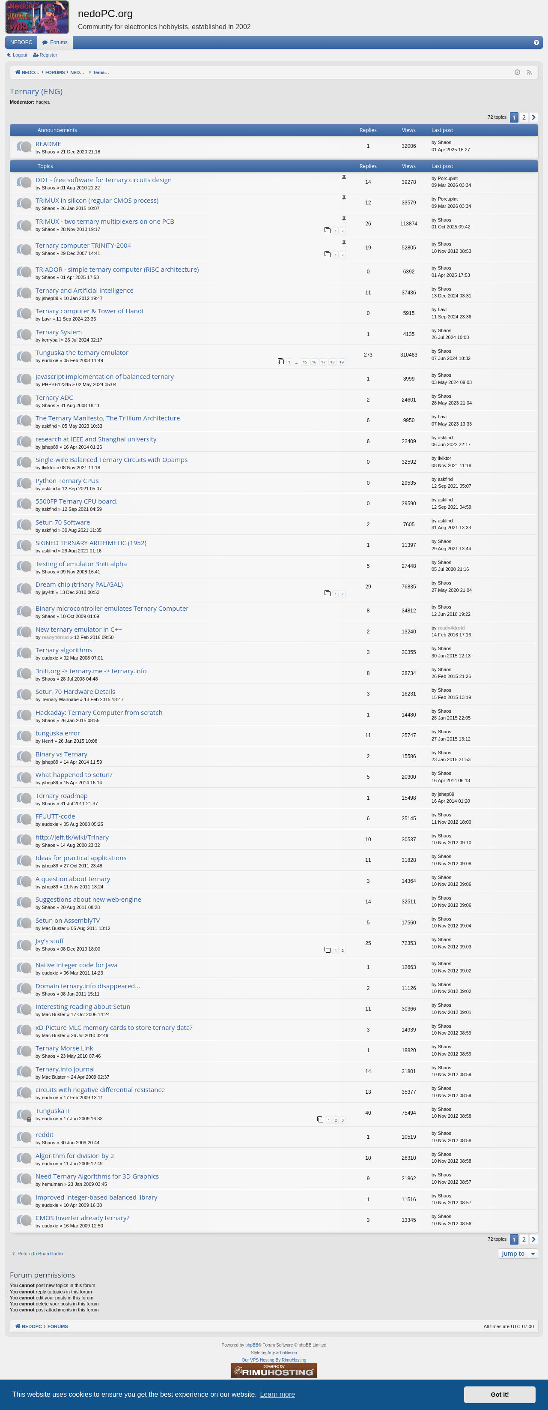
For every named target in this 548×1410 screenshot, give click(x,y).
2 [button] (524, 117)
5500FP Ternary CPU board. (77, 501)
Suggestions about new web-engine (88, 899)
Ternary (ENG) (36, 91)
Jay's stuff (50, 940)
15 (305, 362)
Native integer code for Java (77, 964)
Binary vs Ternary (61, 754)
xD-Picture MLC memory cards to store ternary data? (114, 1027)
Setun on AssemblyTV (68, 920)
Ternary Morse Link (64, 1048)
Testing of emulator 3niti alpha (81, 563)
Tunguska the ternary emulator (82, 352)
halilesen (288, 1352)
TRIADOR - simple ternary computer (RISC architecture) (117, 269)
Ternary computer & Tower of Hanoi (89, 310)
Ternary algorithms (64, 649)
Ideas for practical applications (81, 857)
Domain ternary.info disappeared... (88, 985)
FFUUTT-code (55, 816)
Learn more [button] (277, 1394)
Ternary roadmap (62, 795)
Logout (20, 54)
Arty (271, 1352)
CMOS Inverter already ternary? (82, 1217)
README (48, 143)
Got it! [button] (500, 1394)
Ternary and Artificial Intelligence (85, 290)
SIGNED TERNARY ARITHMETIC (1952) (91, 542)
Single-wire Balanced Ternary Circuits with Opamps (112, 459)
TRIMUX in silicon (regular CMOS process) (97, 200)
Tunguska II (53, 1110)
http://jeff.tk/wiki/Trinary (72, 837)
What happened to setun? (74, 774)
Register (48, 54)
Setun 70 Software (63, 522)
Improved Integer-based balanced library (97, 1197)
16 (314, 362)
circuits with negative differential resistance (100, 1089)
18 (332, 362)
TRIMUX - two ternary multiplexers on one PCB (105, 221)
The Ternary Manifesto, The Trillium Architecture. (109, 418)
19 (342, 362)
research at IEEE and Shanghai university (96, 439)
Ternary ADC (54, 397)
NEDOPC (21, 42)
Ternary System (59, 331)
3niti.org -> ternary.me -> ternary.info (91, 670)
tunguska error (58, 733)
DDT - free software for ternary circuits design (104, 179)
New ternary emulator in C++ (79, 629)
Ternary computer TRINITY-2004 (83, 245)
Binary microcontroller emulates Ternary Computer (112, 608)
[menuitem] (536, 42)
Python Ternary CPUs (67, 480)
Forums (59, 42)
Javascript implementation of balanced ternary (105, 376)
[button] (534, 117)
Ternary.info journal (65, 1069)
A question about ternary (73, 878)
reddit (45, 1134)
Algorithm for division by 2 (75, 1155)
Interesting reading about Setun (83, 1006)
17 (323, 362)
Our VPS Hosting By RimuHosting (274, 1360)
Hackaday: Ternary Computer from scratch (99, 712)
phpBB (251, 1345)
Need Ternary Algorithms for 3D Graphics (97, 1176)
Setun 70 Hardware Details (75, 691)
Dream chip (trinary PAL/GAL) (79, 584)
